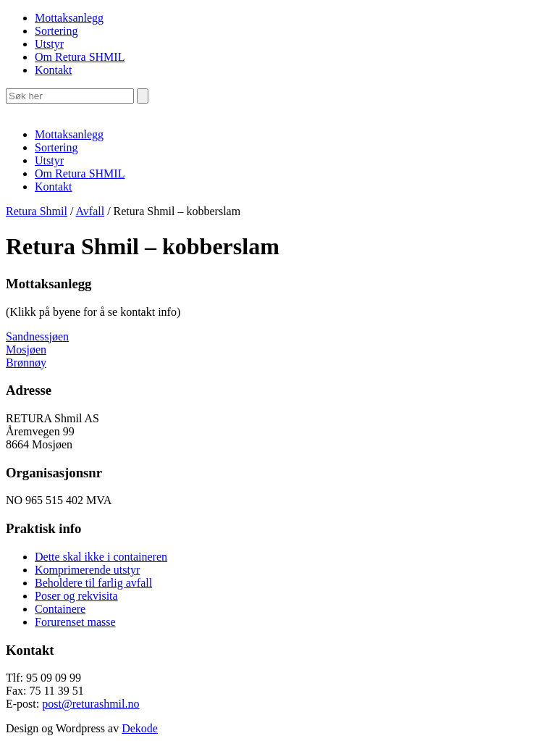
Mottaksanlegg (69, 18)
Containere (60, 609)
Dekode (140, 728)
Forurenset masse (75, 622)
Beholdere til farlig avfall (93, 583)
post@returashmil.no (90, 704)
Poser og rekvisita (76, 596)
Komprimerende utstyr (87, 570)
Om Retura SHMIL (80, 57)
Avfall (89, 211)
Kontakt (53, 70)
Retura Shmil (36, 211)
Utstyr (49, 44)
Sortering (56, 31)
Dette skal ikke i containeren (101, 556)
